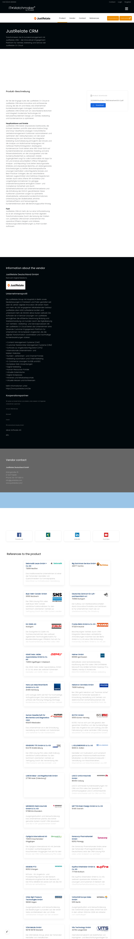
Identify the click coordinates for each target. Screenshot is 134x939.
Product (62, 18)
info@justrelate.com (14, 480)
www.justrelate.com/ (14, 483)
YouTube (92, 536)
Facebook (17, 536)
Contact (112, 2)
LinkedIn (67, 536)
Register (128, 2)
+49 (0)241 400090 (9, 2)
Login (120, 2)
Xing (42, 536)
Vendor (72, 18)
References (94, 18)
